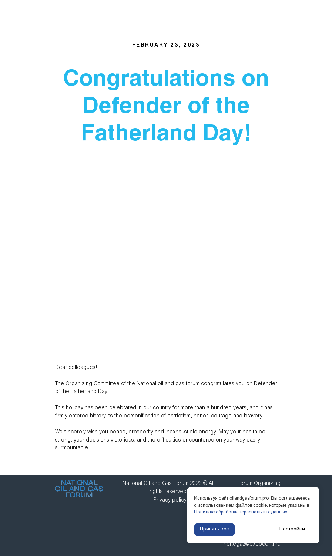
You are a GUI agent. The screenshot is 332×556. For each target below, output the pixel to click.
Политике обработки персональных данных (240, 512)
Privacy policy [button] (170, 500)
